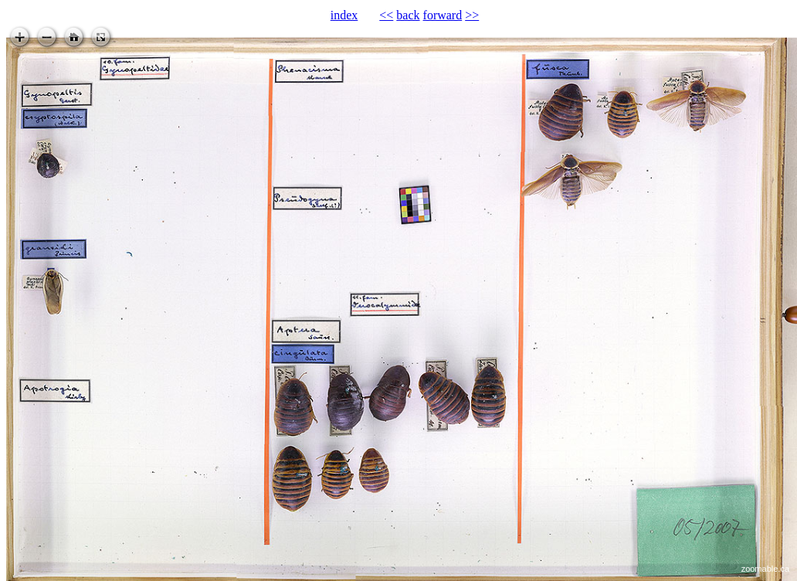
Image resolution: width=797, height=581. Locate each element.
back (407, 15)
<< (386, 15)
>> (472, 15)
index (344, 15)
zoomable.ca (765, 568)
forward (443, 15)
